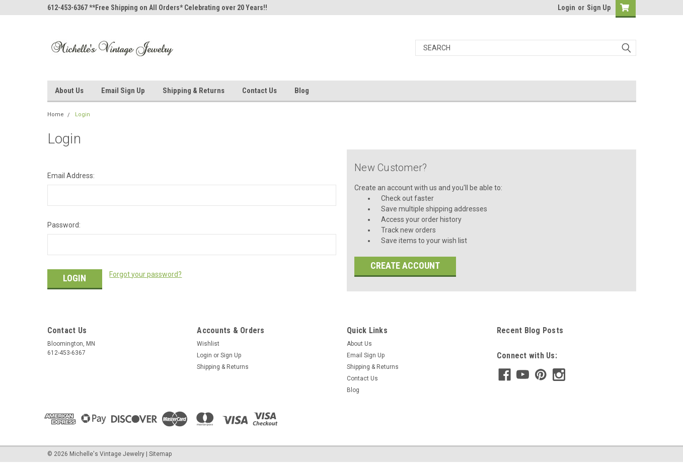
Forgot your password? (145, 274)
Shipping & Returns (193, 90)
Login (566, 8)
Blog (301, 90)
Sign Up (599, 8)
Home (55, 114)
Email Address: (71, 176)
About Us (69, 90)
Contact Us (259, 90)
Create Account (405, 265)
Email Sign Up (123, 90)
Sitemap (160, 453)
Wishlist (208, 343)
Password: (64, 225)
